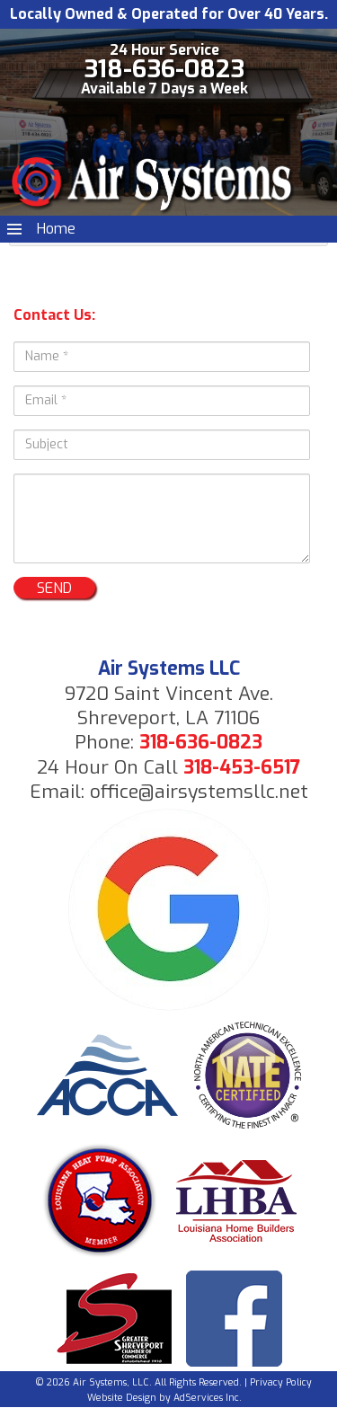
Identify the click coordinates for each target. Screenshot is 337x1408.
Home (56, 228)
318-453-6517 (242, 767)
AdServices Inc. (207, 1398)
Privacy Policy (281, 1382)
